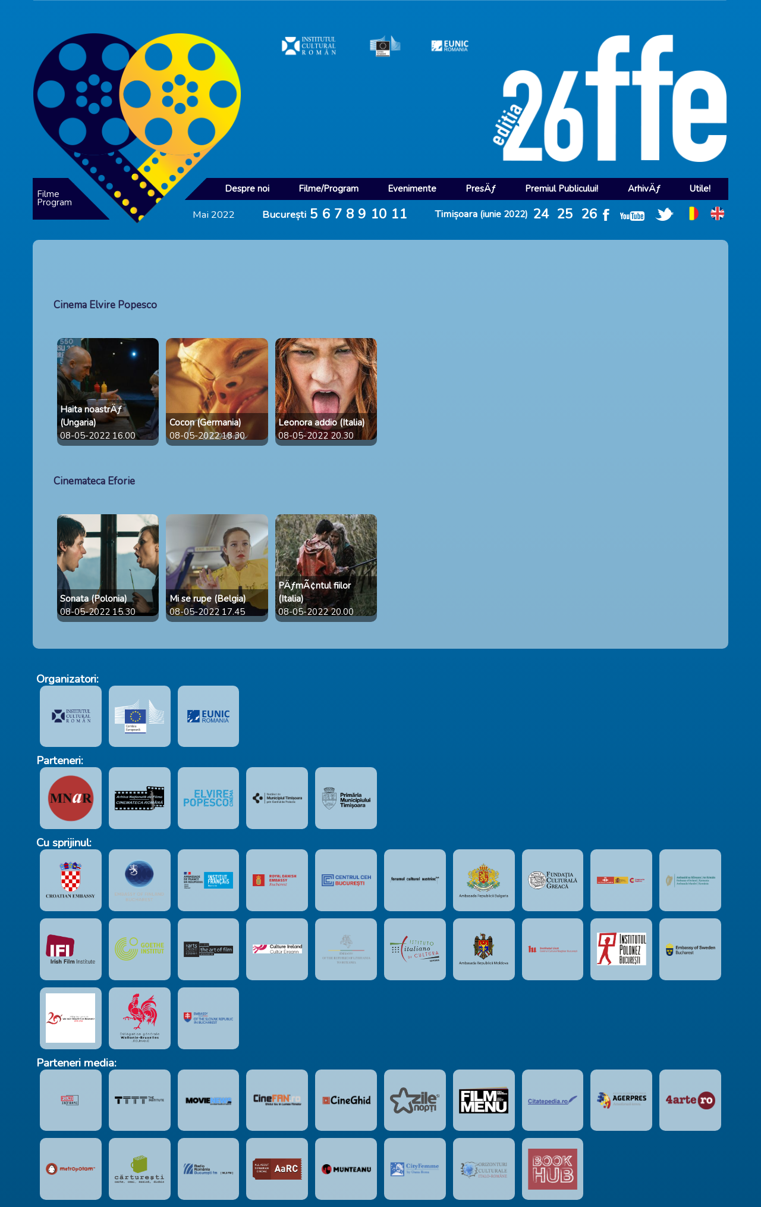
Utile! (700, 189)
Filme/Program (328, 189)
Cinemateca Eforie (94, 481)
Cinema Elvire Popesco (105, 305)
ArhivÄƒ (644, 189)
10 (378, 214)
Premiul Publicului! (561, 189)
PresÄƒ (481, 189)
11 (399, 214)
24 (541, 214)
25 (564, 214)
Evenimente (412, 189)
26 (589, 214)
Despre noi (247, 189)
